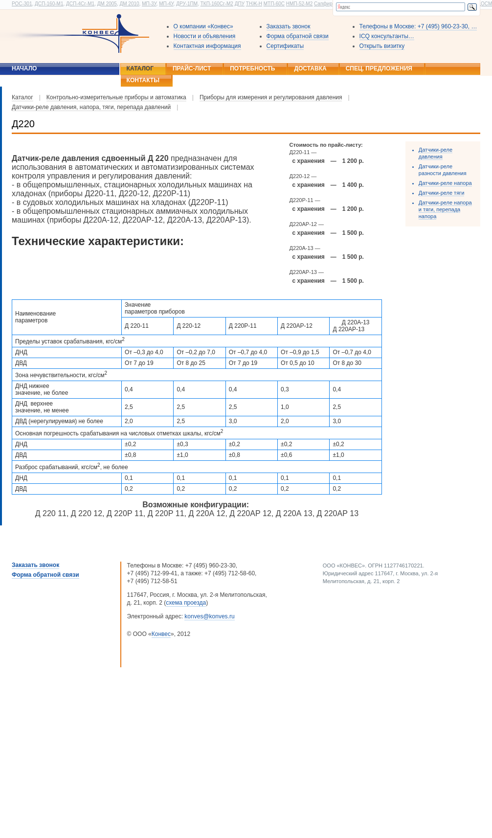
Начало (24, 68)
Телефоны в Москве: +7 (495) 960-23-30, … (418, 26)
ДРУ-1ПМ (187, 3)
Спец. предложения (379, 68)
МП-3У (149, 3)
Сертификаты (285, 46)
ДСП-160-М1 (49, 3)
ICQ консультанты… (386, 36)
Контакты (143, 80)
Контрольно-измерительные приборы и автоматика (116, 97)
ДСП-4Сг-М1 (80, 3)
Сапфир (323, 3)
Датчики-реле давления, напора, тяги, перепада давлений (91, 107)
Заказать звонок (289, 26)
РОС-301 (22, 3)
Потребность (252, 68)
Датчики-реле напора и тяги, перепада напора (445, 209)
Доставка (310, 68)
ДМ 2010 (129, 3)
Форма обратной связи (298, 36)
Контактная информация (207, 46)
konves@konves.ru (209, 616)
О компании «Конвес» (203, 26)
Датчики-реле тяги (441, 193)
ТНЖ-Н (254, 3)
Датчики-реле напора (445, 183)
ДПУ (240, 3)
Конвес (161, 634)
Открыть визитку (382, 46)
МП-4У (166, 3)
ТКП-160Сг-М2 (217, 3)
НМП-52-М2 (299, 3)
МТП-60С (274, 3)
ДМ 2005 (107, 3)
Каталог (140, 68)
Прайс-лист (192, 68)
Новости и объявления (205, 36)
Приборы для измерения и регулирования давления (271, 97)
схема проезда (186, 602)
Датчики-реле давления (435, 153)
